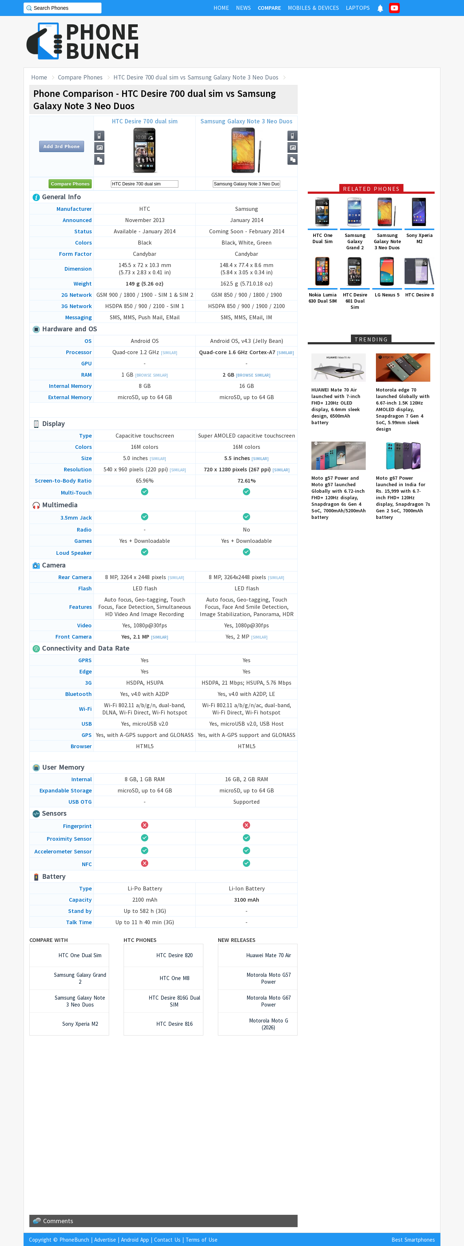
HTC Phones (140, 939)
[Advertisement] (308, 41)
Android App (135, 1239)
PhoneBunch (74, 1239)
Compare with (48, 939)
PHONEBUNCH (102, 41)
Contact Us (167, 1239)
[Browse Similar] (151, 375)
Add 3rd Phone (62, 146)
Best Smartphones (413, 1239)
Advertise (105, 1239)
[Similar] (169, 352)
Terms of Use (202, 1239)
